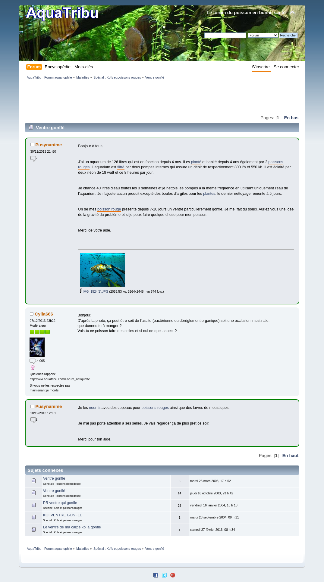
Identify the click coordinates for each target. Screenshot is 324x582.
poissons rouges (155, 408)
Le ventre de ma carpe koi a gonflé (72, 527)
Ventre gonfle (54, 478)
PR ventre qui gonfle (60, 503)
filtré (120, 167)
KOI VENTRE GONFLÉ (62, 515)
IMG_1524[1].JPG (94, 291)
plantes (209, 193)
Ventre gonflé (54, 491)
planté (196, 162)
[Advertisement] (134, 96)
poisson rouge (109, 209)
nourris (94, 408)
